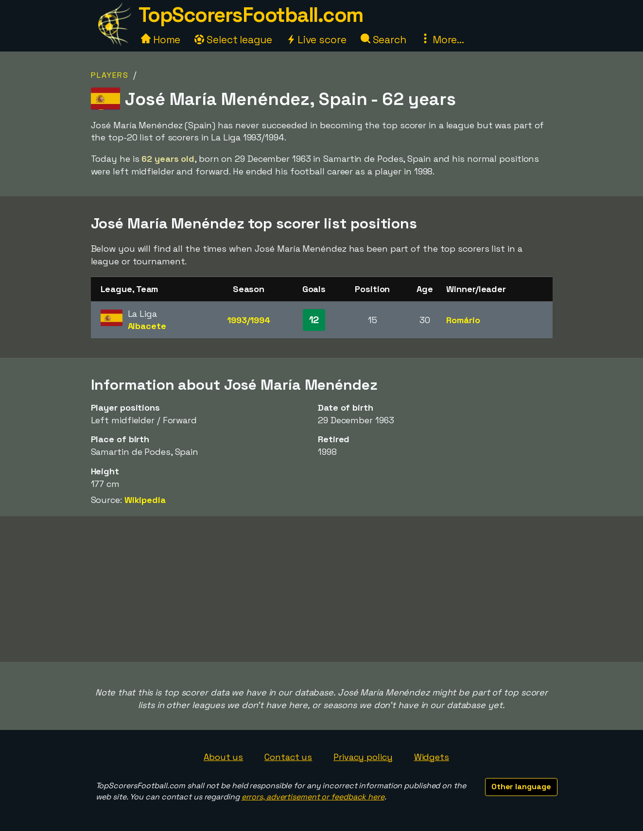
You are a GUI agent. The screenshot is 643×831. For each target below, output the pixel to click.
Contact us (288, 756)
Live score (316, 39)
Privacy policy (363, 756)
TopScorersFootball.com (251, 15)
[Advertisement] (322, 589)
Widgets (431, 756)
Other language (521, 786)
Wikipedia (145, 499)
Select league (233, 39)
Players (110, 75)
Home (161, 39)
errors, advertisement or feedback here (313, 797)
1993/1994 (248, 320)
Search (383, 39)
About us (223, 756)
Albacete (147, 325)
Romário (463, 320)
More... (442, 39)
